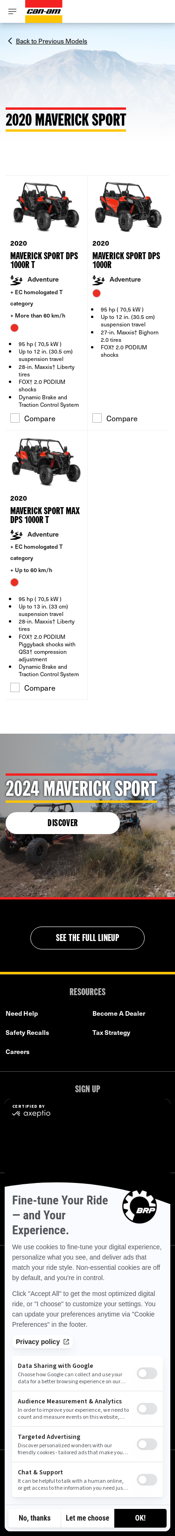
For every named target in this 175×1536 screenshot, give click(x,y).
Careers (17, 1051)
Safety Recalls (27, 1032)
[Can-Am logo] (44, 11)
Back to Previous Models (51, 40)
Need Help (22, 1013)
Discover (62, 823)
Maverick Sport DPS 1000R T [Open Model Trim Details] (44, 261)
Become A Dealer (118, 1013)
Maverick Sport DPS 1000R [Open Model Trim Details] (126, 261)
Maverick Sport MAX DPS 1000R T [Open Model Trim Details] (45, 516)
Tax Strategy (111, 1032)
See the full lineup (87, 938)
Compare (33, 418)
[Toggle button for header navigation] (12, 11)
